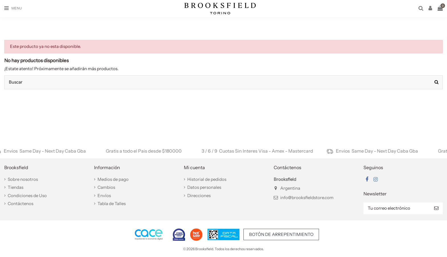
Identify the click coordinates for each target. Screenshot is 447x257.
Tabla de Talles (111, 203)
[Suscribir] (436, 208)
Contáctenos (20, 203)
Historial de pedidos (206, 179)
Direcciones (199, 195)
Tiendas (15, 187)
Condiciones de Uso (27, 195)
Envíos (104, 195)
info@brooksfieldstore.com (307, 197)
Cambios (106, 187)
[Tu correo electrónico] (396, 208)
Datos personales (204, 187)
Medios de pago (113, 179)
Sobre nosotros (23, 179)
